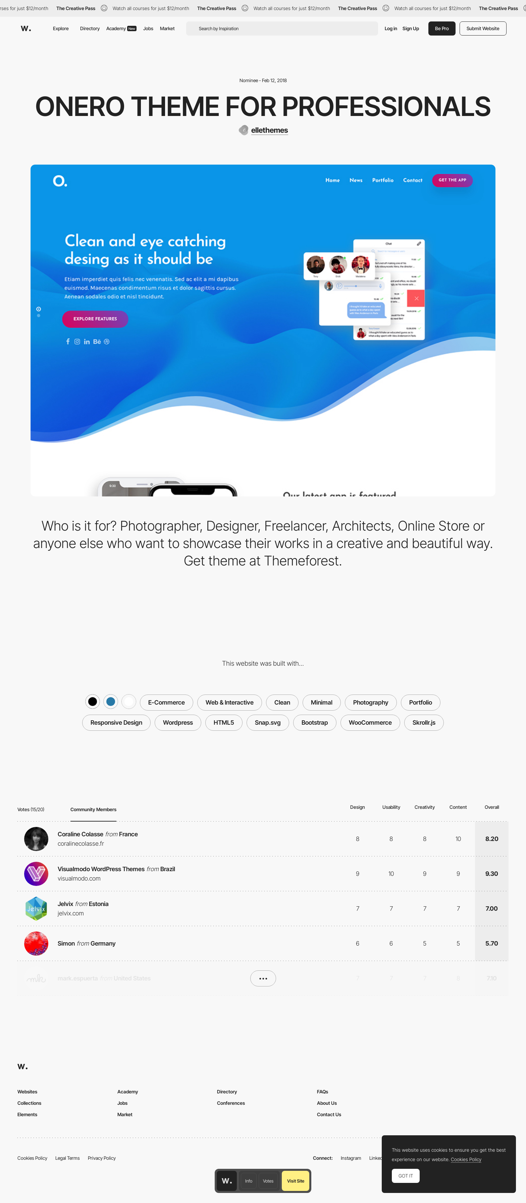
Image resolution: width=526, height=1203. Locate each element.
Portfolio (420, 702)
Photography (370, 702)
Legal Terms (67, 1158)
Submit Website (483, 28)
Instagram (351, 1158)
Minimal (321, 702)
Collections (29, 1103)
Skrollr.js (424, 722)
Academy (121, 28)
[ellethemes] (263, 130)
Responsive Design (116, 722)
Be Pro (442, 28)
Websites (27, 1091)
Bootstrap (315, 722)
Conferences (231, 1103)
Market (167, 28)
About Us (327, 1103)
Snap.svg (268, 722)
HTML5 (224, 722)
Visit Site (295, 1181)
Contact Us (329, 1114)
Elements (27, 1114)
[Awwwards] (26, 28)
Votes (268, 1181)
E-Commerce (166, 702)
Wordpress (178, 722)
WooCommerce (370, 722)
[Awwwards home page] (227, 1181)
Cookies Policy (32, 1158)
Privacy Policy (102, 1158)
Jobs (148, 28)
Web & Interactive (230, 702)
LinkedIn (377, 1158)
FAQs (322, 1091)
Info (248, 1181)
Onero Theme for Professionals (263, 106)
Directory (90, 28)
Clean (282, 702)
